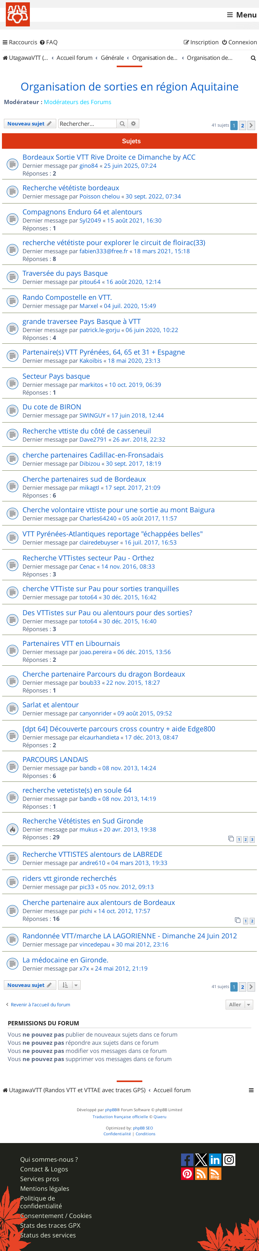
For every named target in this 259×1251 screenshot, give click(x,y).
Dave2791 (93, 439)
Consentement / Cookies (56, 1216)
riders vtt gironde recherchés (69, 878)
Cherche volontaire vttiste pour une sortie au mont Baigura (118, 509)
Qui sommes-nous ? (49, 1159)
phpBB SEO (143, 1128)
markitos (91, 384)
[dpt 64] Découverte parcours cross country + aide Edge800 (118, 728)
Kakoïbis (90, 360)
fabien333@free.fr (103, 251)
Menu (246, 15)
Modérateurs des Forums (77, 102)
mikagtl (89, 487)
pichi (85, 911)
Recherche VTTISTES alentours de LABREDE (92, 854)
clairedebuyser (99, 542)
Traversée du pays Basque (65, 273)
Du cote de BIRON (51, 406)
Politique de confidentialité (41, 1202)
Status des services (48, 1235)
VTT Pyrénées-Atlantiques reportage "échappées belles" (112, 533)
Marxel (88, 306)
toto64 (88, 597)
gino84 (88, 165)
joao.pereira (95, 652)
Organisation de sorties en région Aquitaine (130, 87)
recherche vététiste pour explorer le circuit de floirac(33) (113, 242)
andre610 (92, 862)
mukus (88, 829)
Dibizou (89, 463)
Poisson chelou (99, 196)
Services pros (39, 1179)
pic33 (86, 887)
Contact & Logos (44, 1169)
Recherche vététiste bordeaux (70, 187)
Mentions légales (44, 1188)
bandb (88, 768)
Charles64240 (98, 518)
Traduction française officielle (120, 1116)
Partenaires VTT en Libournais (71, 643)
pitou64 (89, 281)
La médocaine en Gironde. (65, 959)
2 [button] (242, 125)
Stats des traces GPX (50, 1225)
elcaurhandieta (99, 737)
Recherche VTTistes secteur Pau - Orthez (88, 557)
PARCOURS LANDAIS (55, 759)
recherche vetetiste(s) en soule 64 (76, 790)
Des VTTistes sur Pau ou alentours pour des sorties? (107, 612)
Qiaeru (160, 1116)
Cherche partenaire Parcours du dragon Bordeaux (103, 674)
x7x (84, 968)
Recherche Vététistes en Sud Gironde (82, 820)
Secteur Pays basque (56, 376)
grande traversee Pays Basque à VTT (81, 321)
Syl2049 (90, 220)
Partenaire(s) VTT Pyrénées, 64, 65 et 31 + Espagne (103, 352)
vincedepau (94, 944)
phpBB (111, 1109)
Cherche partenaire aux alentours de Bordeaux (98, 902)
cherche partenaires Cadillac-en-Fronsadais (93, 454)
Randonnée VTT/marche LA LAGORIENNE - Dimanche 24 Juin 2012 (129, 935)
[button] (251, 125)
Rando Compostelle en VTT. (67, 297)
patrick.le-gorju (99, 330)
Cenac (87, 566)
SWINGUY (92, 415)
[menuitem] (48, 42)
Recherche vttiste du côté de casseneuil (86, 430)
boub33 (89, 682)
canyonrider (95, 713)
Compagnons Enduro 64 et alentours (82, 211)
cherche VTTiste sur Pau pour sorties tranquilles (100, 588)
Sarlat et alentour (50, 704)
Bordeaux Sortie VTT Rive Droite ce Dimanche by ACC (108, 157)
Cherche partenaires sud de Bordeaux (84, 479)
